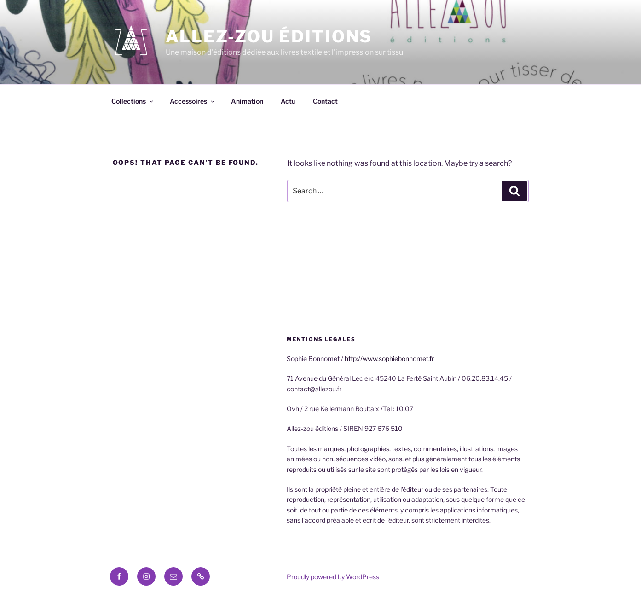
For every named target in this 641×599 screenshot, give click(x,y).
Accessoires (193, 101)
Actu (288, 101)
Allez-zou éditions (269, 36)
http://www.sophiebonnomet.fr (389, 358)
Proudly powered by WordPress (333, 577)
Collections (133, 101)
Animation (247, 101)
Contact (325, 101)
